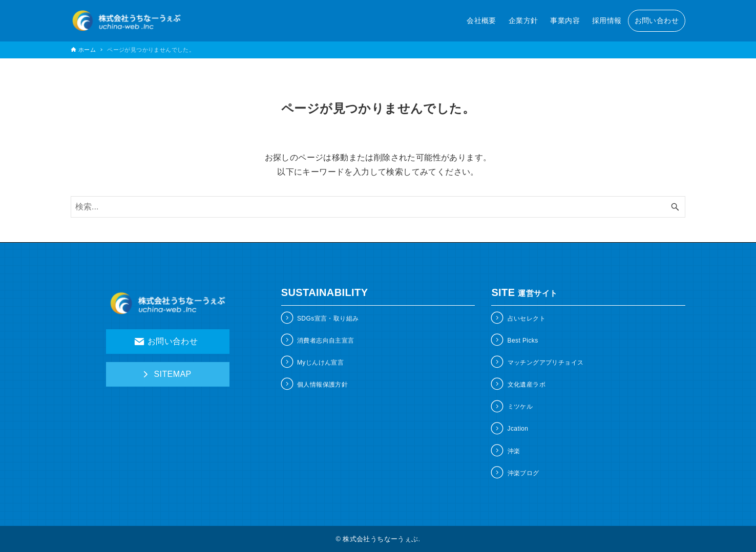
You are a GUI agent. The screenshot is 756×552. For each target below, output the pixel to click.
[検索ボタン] (675, 207)
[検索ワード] (378, 207)
